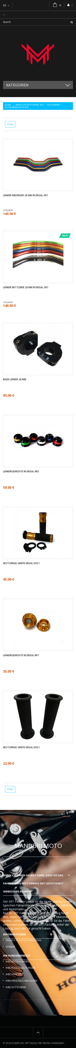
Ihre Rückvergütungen (20, 968)
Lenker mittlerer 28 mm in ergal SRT (25, 287)
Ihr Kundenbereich (16, 955)
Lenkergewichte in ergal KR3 (21, 471)
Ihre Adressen (14, 974)
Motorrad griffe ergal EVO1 (21, 563)
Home (8, 105)
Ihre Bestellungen (17, 961)
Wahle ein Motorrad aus (29, 105)
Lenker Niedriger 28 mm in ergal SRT (25, 195)
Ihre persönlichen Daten (21, 980)
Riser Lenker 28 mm (14, 379)
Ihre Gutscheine (16, 987)
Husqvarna (53, 105)
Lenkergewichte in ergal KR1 (21, 655)
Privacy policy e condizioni (23, 940)
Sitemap (10, 946)
